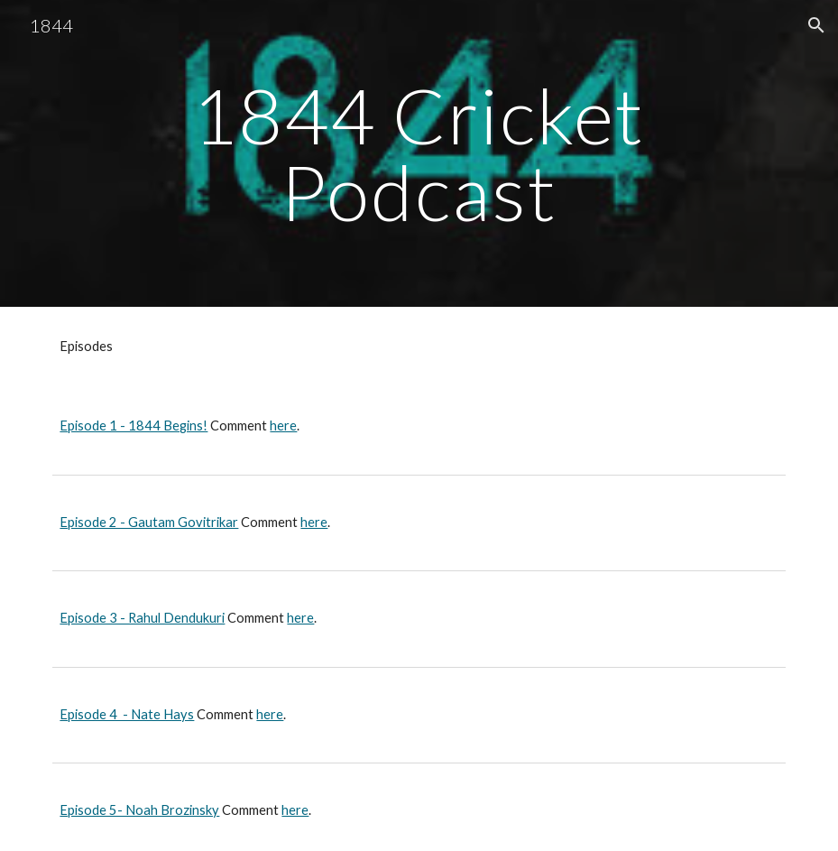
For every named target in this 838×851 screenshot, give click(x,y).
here (283, 425)
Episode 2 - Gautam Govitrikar (149, 522)
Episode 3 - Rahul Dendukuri (142, 617)
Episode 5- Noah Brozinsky (139, 810)
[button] (816, 25)
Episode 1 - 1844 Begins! (133, 425)
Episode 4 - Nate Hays (127, 714)
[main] (419, 153)
